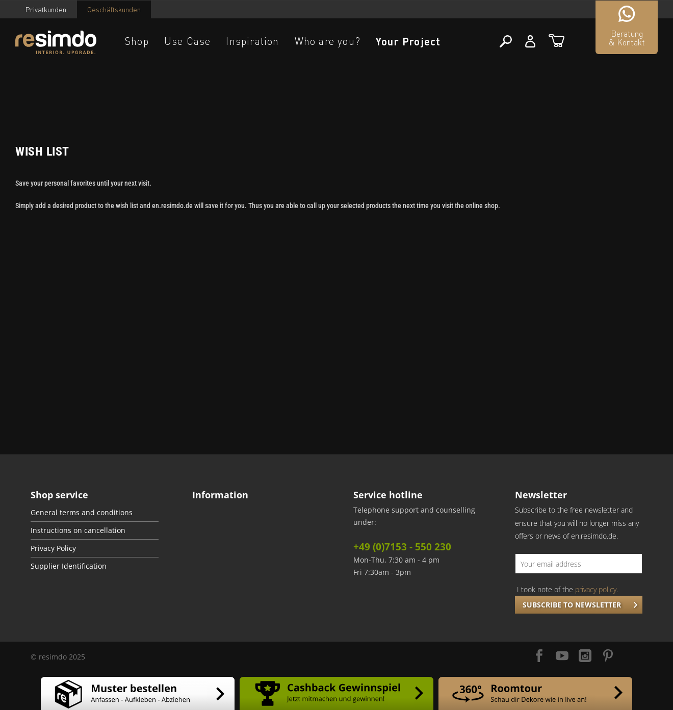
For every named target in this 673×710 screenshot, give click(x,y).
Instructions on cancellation (78, 530)
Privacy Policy (53, 548)
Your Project (408, 41)
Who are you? (327, 41)
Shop (137, 41)
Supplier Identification (69, 566)
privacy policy (595, 589)
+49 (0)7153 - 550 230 (402, 546)
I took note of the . (567, 589)
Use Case (187, 41)
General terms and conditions (82, 512)
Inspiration (252, 41)
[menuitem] (95, 513)
